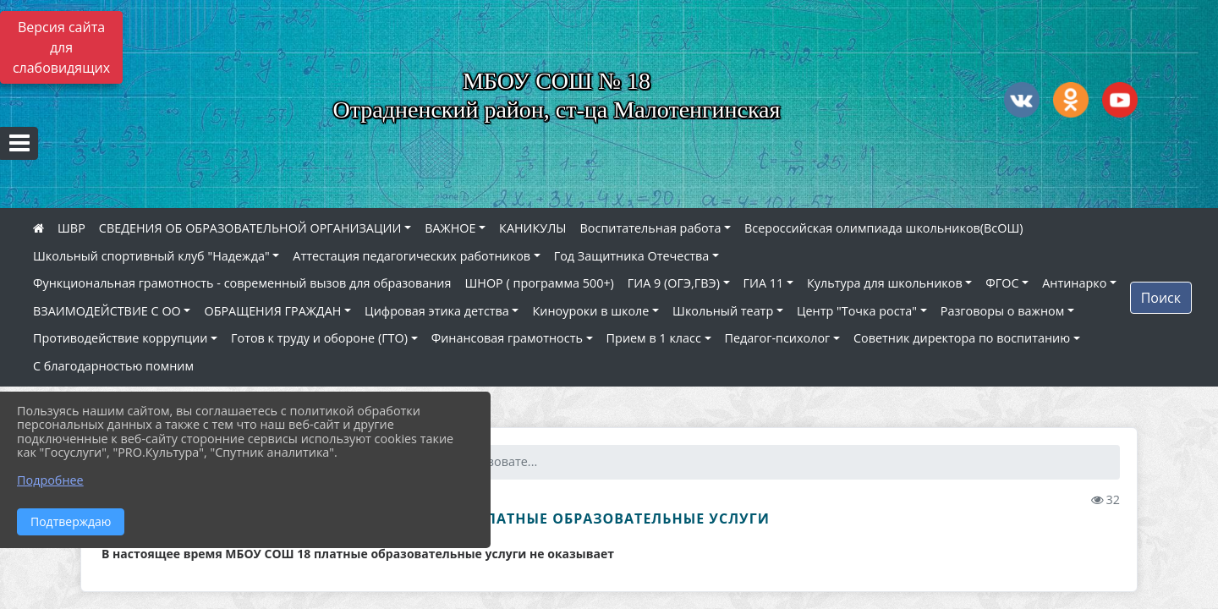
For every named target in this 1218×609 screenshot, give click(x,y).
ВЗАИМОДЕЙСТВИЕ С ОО (107, 311)
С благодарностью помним (113, 366)
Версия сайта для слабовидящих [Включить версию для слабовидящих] (61, 47)
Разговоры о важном (1003, 311)
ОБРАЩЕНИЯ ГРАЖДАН (272, 311)
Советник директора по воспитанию (961, 338)
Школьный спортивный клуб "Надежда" (151, 256)
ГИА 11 (763, 283)
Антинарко (1074, 283)
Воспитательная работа (650, 228)
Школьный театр (722, 311)
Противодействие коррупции (120, 338)
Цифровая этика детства (437, 311)
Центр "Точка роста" (857, 311)
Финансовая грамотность (507, 338)
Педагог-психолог (778, 338)
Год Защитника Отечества (632, 256)
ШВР (71, 228)
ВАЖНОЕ (450, 228)
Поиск (1161, 297)
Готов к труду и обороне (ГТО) (319, 338)
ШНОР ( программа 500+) (538, 283)
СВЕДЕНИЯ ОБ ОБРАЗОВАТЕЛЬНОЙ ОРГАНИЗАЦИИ (250, 228)
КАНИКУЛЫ (532, 228)
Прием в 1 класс (653, 338)
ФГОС (1001, 283)
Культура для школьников (885, 283)
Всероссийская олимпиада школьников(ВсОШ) (883, 228)
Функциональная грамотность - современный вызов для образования (242, 283)
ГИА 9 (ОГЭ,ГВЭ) (674, 283)
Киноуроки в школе (590, 311)
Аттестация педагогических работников (411, 256)
